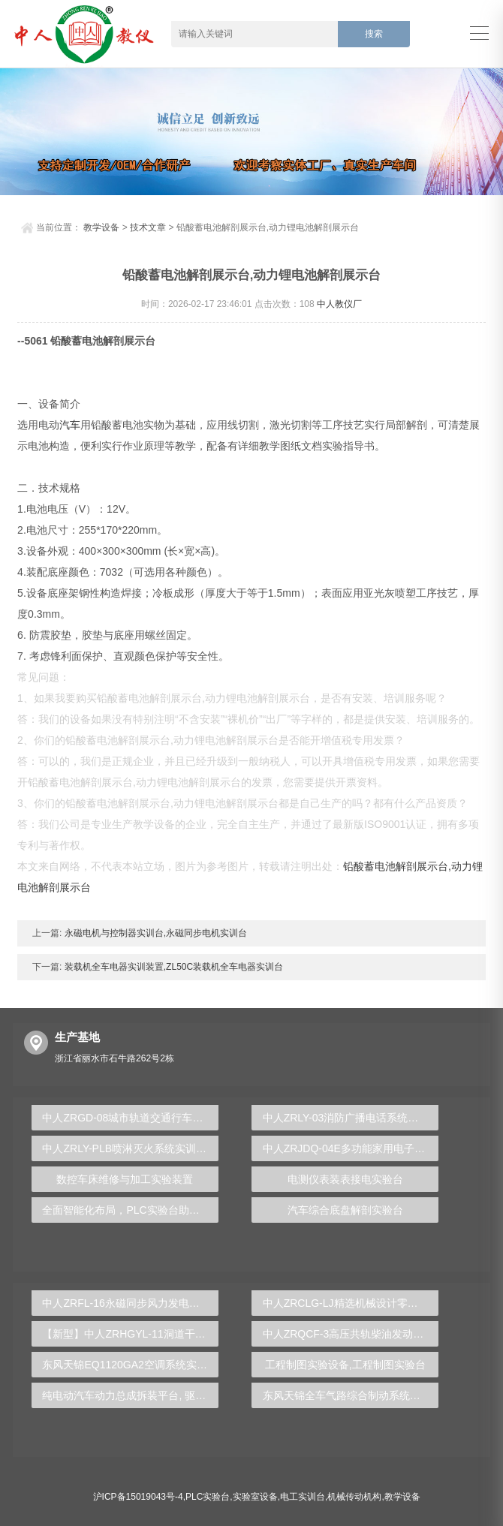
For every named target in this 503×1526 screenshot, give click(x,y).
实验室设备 (255, 1496)
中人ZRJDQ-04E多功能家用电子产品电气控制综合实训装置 (351, 1148)
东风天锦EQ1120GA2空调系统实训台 (129, 1365)
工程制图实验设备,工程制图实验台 (345, 1365)
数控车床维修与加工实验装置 (124, 1179)
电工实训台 (302, 1496)
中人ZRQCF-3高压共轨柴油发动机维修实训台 (351, 1334)
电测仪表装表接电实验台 (345, 1179)
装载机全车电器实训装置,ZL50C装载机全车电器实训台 (172, 967)
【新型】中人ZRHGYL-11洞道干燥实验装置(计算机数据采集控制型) (130, 1334)
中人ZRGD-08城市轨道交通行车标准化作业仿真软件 (130, 1118)
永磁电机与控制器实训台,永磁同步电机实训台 (154, 933)
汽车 (69, 425)
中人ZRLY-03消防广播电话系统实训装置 (351, 1118)
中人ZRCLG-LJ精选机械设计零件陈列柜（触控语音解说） (351, 1303)
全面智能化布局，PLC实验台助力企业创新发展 (130, 1210)
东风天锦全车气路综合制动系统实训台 (351, 1395)
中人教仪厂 (339, 304)
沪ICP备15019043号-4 (138, 1496)
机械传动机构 (354, 1496)
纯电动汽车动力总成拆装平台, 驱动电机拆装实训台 (130, 1395)
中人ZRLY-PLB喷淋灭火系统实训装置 (129, 1148)
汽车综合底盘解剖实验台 (345, 1210)
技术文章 (148, 227)
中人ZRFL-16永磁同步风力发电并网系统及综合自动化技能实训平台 (130, 1303)
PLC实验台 (207, 1496)
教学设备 (101, 227)
